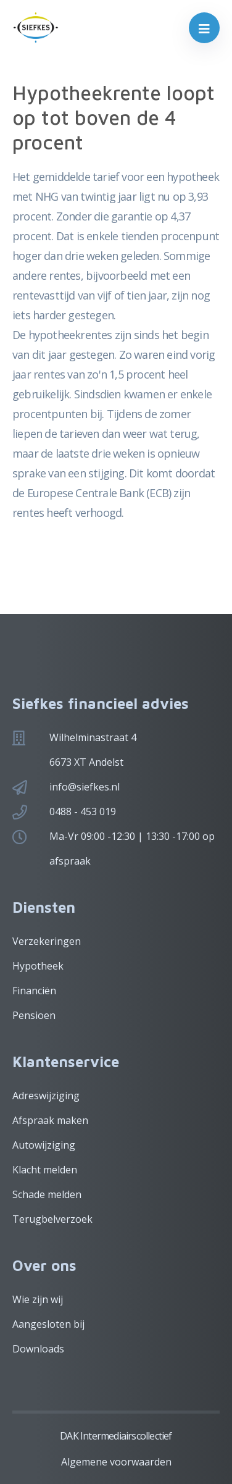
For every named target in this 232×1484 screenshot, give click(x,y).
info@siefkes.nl (84, 787)
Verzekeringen (46, 941)
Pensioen (34, 1015)
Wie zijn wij (37, 1299)
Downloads (38, 1349)
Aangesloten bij (48, 1324)
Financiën (34, 990)
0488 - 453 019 (82, 811)
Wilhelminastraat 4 (92, 737)
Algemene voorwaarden (116, 1462)
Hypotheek (38, 966)
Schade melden (46, 1194)
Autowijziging (43, 1145)
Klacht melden (44, 1169)
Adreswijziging (46, 1095)
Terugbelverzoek (52, 1219)
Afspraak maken (50, 1120)
